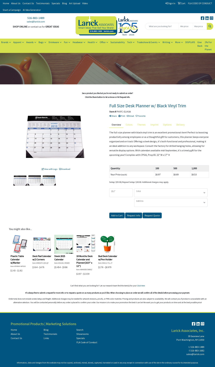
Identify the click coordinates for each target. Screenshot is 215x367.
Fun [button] (66, 42)
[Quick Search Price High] (200, 26)
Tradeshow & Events (147, 42)
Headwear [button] (78, 42)
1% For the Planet (208, 46)
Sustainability (117, 42)
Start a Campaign (12, 9)
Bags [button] (41, 42)
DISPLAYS (190, 42)
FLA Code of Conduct (86, 342)
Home (6, 3)
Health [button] (91, 42)
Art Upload (74, 3)
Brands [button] (4, 42)
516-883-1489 (35, 18)
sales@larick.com (36, 21)
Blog (64, 3)
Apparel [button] (17, 42)
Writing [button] (166, 42)
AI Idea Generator (32, 9)
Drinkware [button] (54, 42)
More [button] (177, 42)
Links (46, 338)
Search (79, 329)
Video (85, 3)
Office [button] (103, 42)
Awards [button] (30, 42)
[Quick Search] (162, 26)
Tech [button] (129, 42)
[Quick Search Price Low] (186, 26)
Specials (56, 3)
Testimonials (43, 3)
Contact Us (28, 3)
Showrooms (82, 333)
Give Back (199, 44)
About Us (15, 3)
